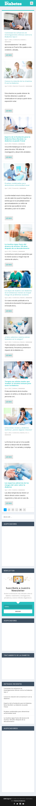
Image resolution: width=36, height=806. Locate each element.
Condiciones (16, 40)
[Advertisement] (18, 546)
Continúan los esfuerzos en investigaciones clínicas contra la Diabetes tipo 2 (18, 35)
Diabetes (22, 40)
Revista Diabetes (19, 801)
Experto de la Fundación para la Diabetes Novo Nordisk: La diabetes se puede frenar (17, 139)
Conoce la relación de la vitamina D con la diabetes (18, 82)
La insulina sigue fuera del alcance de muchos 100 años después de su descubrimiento (17, 246)
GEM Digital (7, 799)
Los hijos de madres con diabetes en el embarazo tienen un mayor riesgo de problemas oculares (18, 293)
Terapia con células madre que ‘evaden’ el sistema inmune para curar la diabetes (18, 383)
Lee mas (9, 55)
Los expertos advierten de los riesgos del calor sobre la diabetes (17, 485)
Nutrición (15, 86)
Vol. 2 (26, 433)
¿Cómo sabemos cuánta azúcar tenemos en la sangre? (17, 338)
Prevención (22, 86)
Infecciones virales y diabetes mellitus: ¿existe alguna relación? (18, 429)
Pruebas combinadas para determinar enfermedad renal (17, 184)
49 (20, 510)
